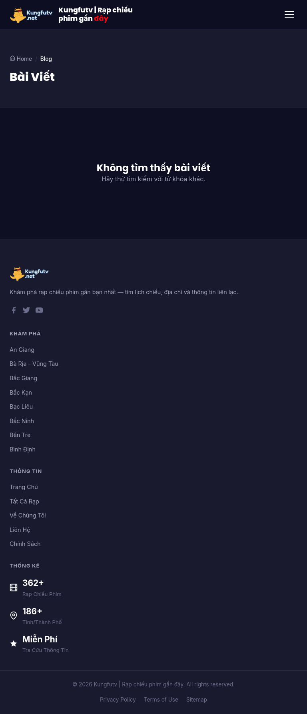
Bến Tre (20, 434)
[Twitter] (26, 311)
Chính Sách (25, 543)
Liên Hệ (20, 529)
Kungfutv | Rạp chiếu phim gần (95, 14)
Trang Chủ (24, 486)
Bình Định (23, 449)
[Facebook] (14, 311)
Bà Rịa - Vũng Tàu (34, 363)
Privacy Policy (118, 699)
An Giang (22, 349)
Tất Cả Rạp (24, 501)
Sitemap (196, 699)
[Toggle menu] (289, 14)
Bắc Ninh (22, 420)
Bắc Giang (23, 378)
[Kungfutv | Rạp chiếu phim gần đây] (32, 14)
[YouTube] (39, 311)
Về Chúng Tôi (28, 515)
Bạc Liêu (21, 406)
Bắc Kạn (21, 392)
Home (21, 58)
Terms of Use (161, 699)
